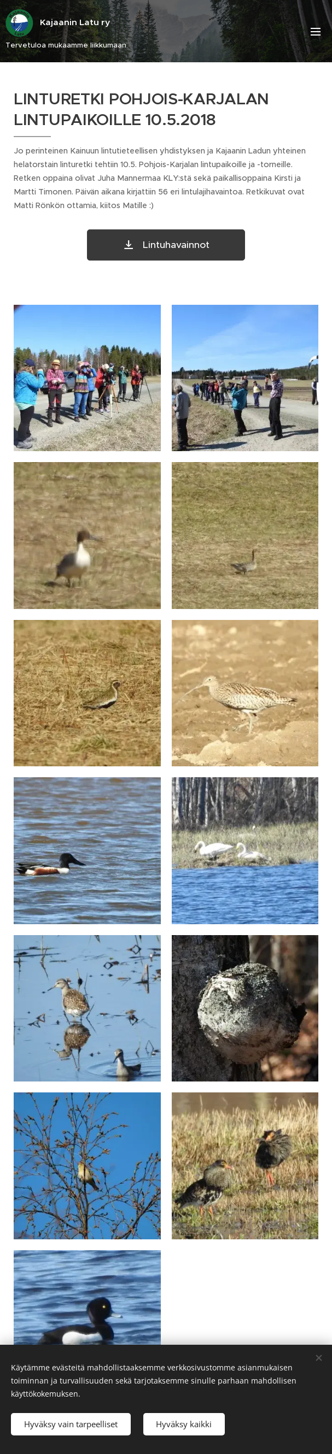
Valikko (316, 31)
